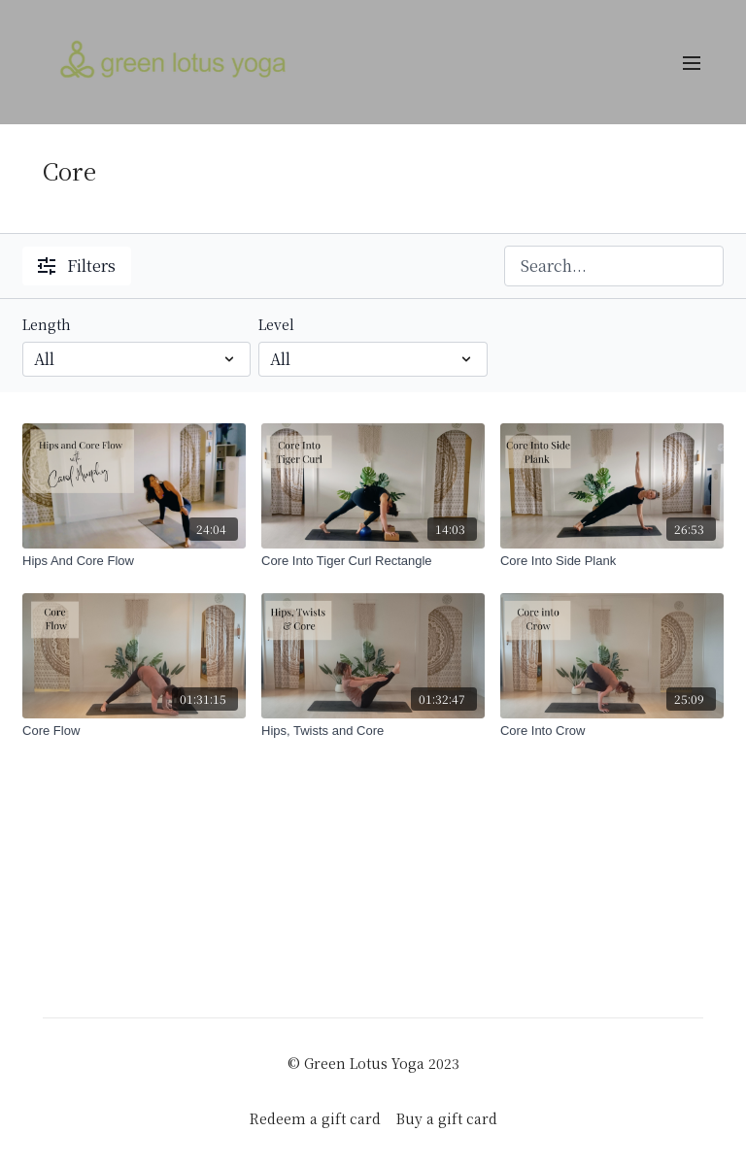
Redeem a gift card (315, 1118)
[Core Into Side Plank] (612, 561)
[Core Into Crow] (612, 731)
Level (276, 324)
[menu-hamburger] (691, 62)
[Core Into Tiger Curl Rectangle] (373, 561)
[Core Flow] (134, 731)
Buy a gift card (446, 1118)
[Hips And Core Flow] (134, 561)
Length (46, 324)
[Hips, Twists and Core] (373, 731)
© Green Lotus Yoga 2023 (373, 1063)
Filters (77, 265)
